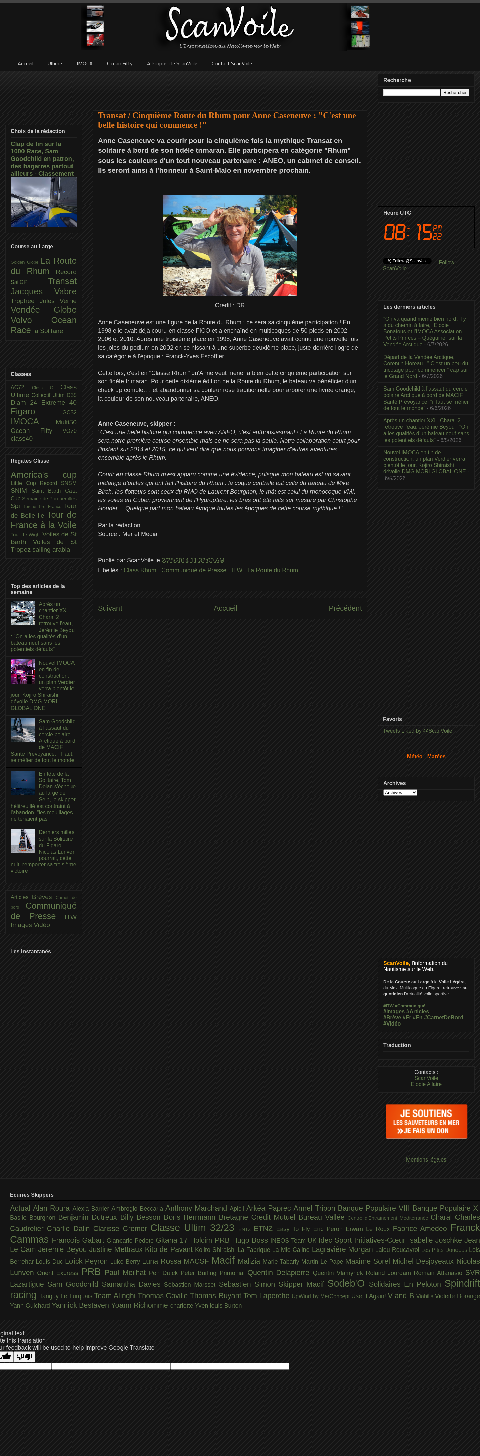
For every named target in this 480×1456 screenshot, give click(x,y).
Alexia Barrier (92, 1208)
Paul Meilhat (127, 1272)
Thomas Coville (164, 1295)
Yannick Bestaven (81, 1305)
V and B (402, 1295)
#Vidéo (392, 1024)
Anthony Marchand (197, 1208)
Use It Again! (369, 1296)
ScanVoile (426, 1078)
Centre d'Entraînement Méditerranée (389, 1218)
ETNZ (265, 1228)
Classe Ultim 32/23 (194, 1227)
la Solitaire (48, 330)
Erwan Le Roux (369, 1229)
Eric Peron (329, 1229)
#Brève (392, 1017)
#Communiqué (410, 1005)
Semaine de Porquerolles (49, 498)
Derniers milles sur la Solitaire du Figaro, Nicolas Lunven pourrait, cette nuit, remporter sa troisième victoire (43, 851)
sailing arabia (51, 549)
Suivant (110, 608)
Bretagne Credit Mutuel (259, 1217)
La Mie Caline (292, 1249)
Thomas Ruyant (216, 1295)
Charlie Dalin (70, 1228)
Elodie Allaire (426, 1084)
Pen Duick (165, 1273)
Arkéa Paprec (270, 1208)
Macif (224, 1260)
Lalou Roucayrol (398, 1249)
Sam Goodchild (74, 1284)
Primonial (234, 1273)
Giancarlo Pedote (131, 1240)
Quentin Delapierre (280, 1272)
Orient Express (59, 1273)
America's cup (44, 475)
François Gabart (79, 1240)
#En (417, 1017)
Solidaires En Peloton (407, 1284)
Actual (21, 1208)
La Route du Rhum (272, 570)
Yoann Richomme (140, 1305)
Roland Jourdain (390, 1273)
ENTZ (246, 1229)
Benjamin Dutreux (89, 1217)
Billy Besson (142, 1217)
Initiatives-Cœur (381, 1240)
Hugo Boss (251, 1240)
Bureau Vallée (323, 1217)
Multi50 (66, 422)
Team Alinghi (116, 1295)
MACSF (197, 1261)
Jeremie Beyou (63, 1249)
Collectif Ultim (48, 395)
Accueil (225, 608)
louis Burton (226, 1305)
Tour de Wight (26, 534)
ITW (237, 570)
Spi (17, 505)
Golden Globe (26, 262)
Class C (46, 387)
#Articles (417, 1011)
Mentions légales (426, 1160)
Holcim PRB (211, 1240)
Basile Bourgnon (34, 1217)
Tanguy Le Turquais (66, 1296)
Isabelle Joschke (436, 1240)
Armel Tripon (315, 1208)
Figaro (36, 411)
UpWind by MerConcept (321, 1296)
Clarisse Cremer (121, 1228)
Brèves (44, 896)
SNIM (21, 490)
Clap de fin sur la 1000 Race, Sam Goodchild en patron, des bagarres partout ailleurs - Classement (42, 158)
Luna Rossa (163, 1261)
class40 (22, 438)
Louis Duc (50, 1261)
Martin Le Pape (323, 1261)
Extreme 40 (59, 402)
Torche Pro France (43, 506)
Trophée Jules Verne (44, 300)
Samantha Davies (133, 1284)
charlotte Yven (190, 1305)
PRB (93, 1271)
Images (22, 924)
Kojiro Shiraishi (216, 1249)
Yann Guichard (31, 1305)
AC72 (21, 387)
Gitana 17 (173, 1240)
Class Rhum (141, 570)
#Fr (407, 1017)
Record (66, 271)
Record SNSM (58, 483)
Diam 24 (26, 402)
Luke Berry (126, 1261)
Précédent (345, 608)
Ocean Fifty (37, 430)
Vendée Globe (44, 309)
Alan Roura (53, 1208)
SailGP (29, 282)
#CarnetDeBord (443, 1017)
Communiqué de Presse (194, 570)
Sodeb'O (348, 1283)
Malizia (250, 1261)
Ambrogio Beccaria (138, 1208)
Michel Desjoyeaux (424, 1261)
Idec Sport (336, 1240)
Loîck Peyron (87, 1261)
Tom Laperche (267, 1295)
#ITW (388, 1005)
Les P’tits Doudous (445, 1250)
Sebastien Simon (249, 1284)
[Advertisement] (229, 86)
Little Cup (25, 483)
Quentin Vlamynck (339, 1273)
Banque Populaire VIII (375, 1208)
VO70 (70, 431)
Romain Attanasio (439, 1273)
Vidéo (42, 924)
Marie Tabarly (282, 1261)
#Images (394, 1011)
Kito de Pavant (170, 1249)
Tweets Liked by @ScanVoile (417, 731)
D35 (72, 395)
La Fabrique (255, 1249)
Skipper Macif (303, 1284)
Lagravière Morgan (343, 1249)
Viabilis (425, 1296)
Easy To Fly (294, 1229)
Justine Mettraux (117, 1249)
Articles (21, 897)
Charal (443, 1217)
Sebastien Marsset (191, 1284)
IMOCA (33, 421)
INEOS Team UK (294, 1240)
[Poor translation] (24, 1356)
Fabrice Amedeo (421, 1228)
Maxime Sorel (369, 1261)
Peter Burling (200, 1273)
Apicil (238, 1208)
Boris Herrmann (191, 1217)
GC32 (69, 412)
